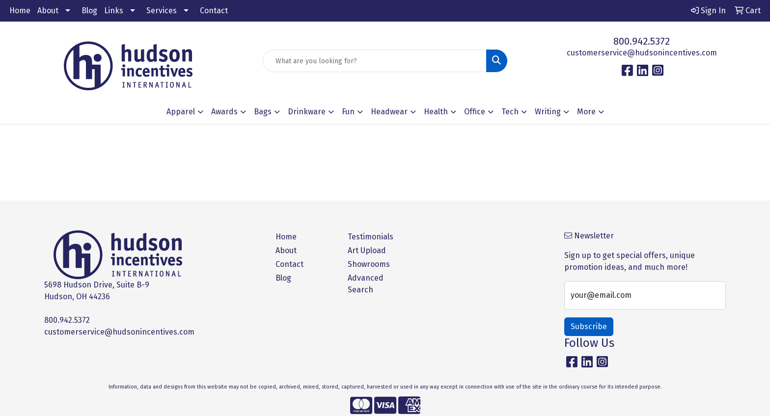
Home (19, 10)
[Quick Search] (375, 61)
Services (161, 10)
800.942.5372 (641, 41)
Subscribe (589, 326)
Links (113, 10)
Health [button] (436, 111)
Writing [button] (548, 111)
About (47, 10)
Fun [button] (348, 111)
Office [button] (474, 111)
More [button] (586, 111)
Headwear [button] (389, 111)
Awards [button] (224, 111)
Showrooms (369, 264)
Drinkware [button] (307, 111)
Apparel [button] (180, 111)
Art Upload (367, 250)
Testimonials (370, 236)
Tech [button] (510, 111)
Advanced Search (366, 283)
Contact (214, 10)
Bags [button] (263, 111)
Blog (89, 10)
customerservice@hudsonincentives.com (642, 52)
